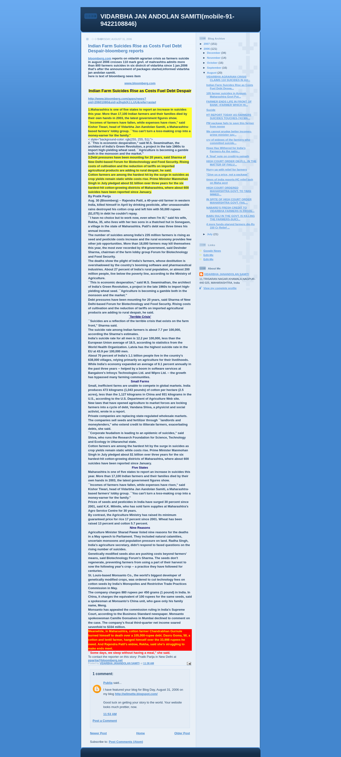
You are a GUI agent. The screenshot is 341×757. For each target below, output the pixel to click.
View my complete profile (220, 288)
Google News (212, 250)
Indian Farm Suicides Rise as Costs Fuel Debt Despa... (229, 86)
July (210, 234)
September (214, 67)
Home (140, 733)
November (214, 57)
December (214, 52)
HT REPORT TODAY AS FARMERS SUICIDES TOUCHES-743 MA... (228, 116)
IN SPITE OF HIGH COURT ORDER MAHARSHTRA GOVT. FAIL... (228, 201)
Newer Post (98, 733)
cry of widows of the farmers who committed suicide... (228, 141)
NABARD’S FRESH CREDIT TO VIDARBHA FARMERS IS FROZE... (230, 209)
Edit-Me (208, 254)
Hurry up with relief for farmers (226, 169)
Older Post (182, 733)
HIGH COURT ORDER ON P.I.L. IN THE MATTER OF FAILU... (231, 163)
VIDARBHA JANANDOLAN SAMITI (226, 274)
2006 (207, 48)
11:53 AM (110, 714)
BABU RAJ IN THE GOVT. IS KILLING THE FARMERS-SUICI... (230, 217)
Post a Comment (105, 720)
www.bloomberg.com (140, 83)
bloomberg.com (99, 58)
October (212, 62)
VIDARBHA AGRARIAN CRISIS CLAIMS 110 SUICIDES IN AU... (228, 78)
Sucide (210, 109)
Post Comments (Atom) (126, 742)
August (212, 72)
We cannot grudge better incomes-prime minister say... (229, 133)
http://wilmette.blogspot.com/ (136, 694)
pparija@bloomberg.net (105, 660)
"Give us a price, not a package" (227, 174)
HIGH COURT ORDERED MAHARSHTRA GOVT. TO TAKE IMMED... (228, 191)
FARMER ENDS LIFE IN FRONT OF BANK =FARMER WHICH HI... (229, 103)
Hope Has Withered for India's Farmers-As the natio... (226, 149)
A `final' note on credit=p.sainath (227, 156)
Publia (107, 683)
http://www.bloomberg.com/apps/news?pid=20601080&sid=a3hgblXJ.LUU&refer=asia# (122, 100)
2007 (207, 43)
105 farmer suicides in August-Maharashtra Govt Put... (226, 95)
